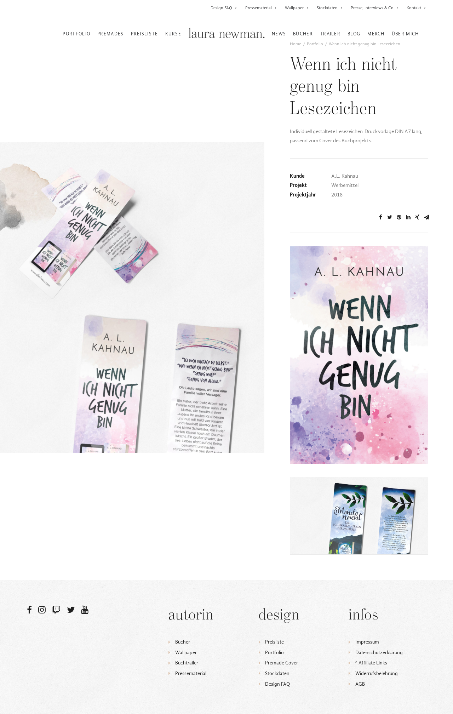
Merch (376, 33)
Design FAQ (224, 7)
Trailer (330, 33)
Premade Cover (281, 663)
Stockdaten (330, 7)
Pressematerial (261, 7)
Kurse (173, 33)
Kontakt (416, 7)
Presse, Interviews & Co (374, 7)
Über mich (405, 33)
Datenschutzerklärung (379, 653)
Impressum (367, 642)
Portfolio (76, 33)
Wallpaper (297, 7)
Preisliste (144, 33)
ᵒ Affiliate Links (371, 663)
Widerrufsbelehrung (376, 673)
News (279, 33)
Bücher (303, 33)
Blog (354, 33)
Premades (110, 33)
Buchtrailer (186, 663)
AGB (360, 684)
